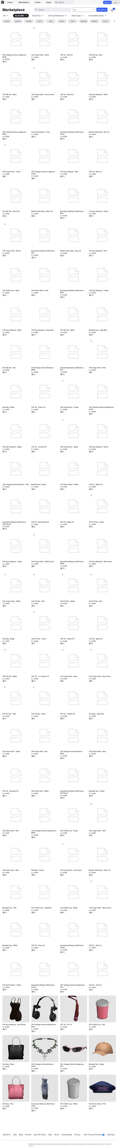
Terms (56, 1134)
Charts (10, 2)
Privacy (77, 1134)
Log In (115, 2)
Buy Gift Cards (40, 1134)
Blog (21, 1134)
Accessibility (67, 1134)
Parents (28, 1134)
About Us (6, 1134)
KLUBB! (7, 59)
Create (37, 2)
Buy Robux (102, 10)
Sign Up (107, 2)
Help (50, 1134)
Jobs (15, 1134)
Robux (48, 2)
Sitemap (110, 1134)
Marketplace (24, 2)
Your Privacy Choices (93, 1134)
